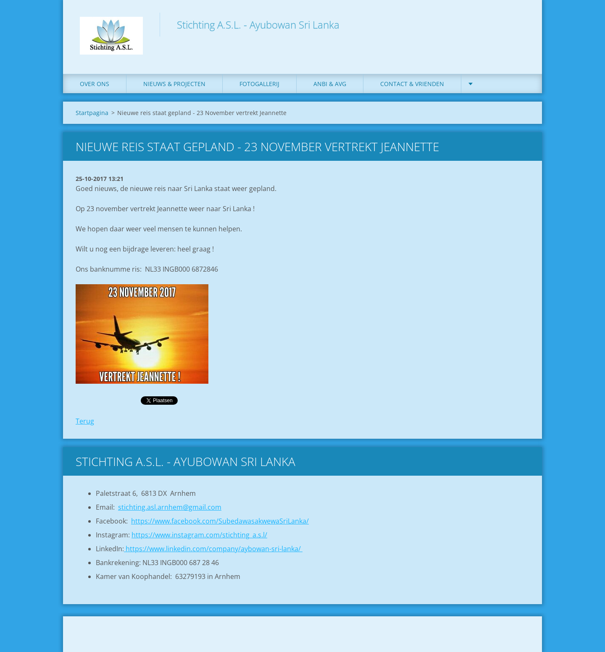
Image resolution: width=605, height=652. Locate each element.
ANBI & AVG (329, 84)
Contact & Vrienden (412, 84)
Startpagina (92, 113)
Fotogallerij (259, 84)
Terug (85, 421)
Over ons (94, 84)
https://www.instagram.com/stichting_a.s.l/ (199, 534)
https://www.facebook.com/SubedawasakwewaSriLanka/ (220, 521)
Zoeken (520, 24)
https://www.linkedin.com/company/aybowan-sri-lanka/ (213, 548)
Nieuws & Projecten (174, 84)
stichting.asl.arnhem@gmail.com (169, 507)
